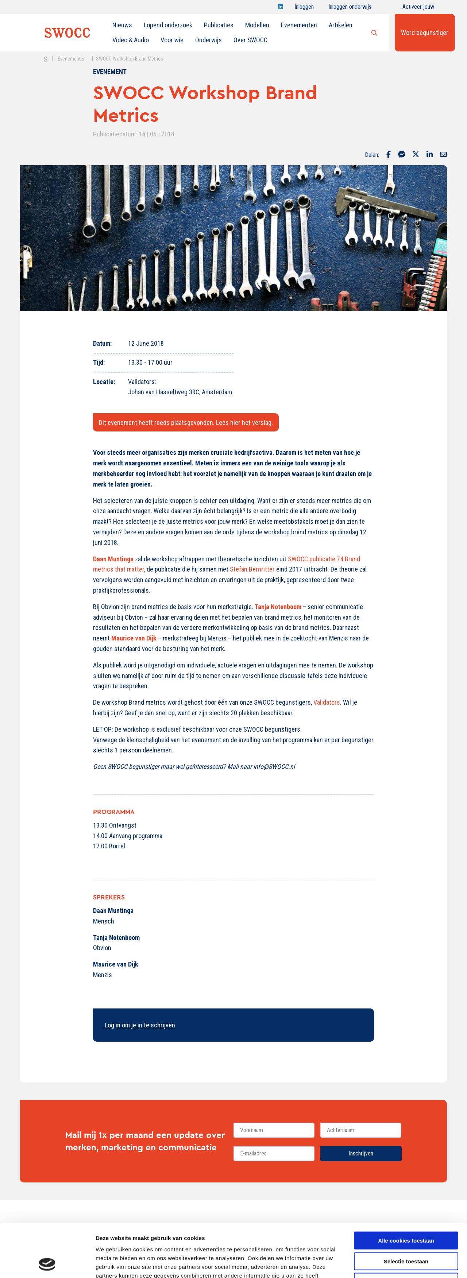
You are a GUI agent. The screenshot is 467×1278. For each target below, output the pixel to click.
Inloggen (304, 8)
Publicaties (219, 25)
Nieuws (122, 25)
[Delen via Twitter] (415, 155)
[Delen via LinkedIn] (430, 155)
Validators (326, 702)
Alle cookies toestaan (406, 1190)
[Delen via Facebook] (388, 155)
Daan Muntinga (113, 559)
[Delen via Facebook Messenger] (401, 155)
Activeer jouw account (418, 8)
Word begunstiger (424, 32)
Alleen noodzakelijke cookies (406, 1231)
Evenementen (299, 25)
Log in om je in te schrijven (140, 1025)
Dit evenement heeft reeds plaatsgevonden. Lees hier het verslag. (186, 422)
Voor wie (172, 40)
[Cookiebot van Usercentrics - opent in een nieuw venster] (47, 1263)
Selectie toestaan (406, 1211)
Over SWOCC (250, 40)
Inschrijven (361, 1153)
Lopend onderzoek (168, 25)
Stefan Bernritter (252, 569)
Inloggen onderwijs (349, 8)
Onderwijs (208, 40)
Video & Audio (130, 40)
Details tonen (394, 1263)
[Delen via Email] (443, 155)
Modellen (257, 25)
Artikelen (340, 25)
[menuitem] (122, 25)
